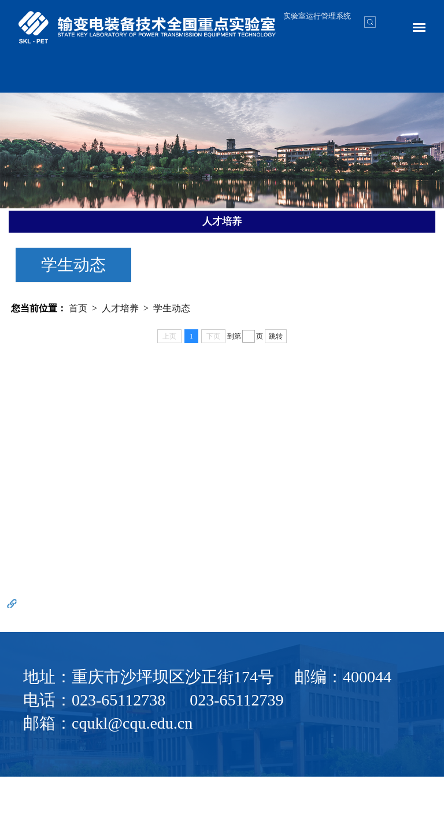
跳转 (276, 336)
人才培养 (120, 308)
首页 (78, 308)
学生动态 (73, 265)
